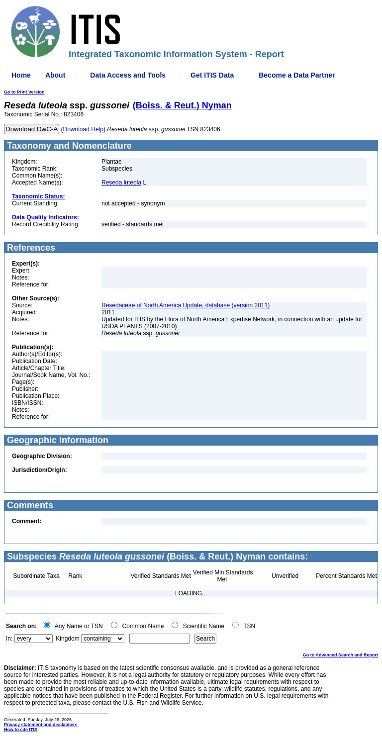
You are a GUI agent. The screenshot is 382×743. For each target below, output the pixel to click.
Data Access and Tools (128, 75)
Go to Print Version (24, 92)
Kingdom (67, 638)
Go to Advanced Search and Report (340, 654)
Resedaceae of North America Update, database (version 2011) (185, 305)
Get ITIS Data (212, 75)
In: (9, 638)
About (55, 75)
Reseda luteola (121, 182)
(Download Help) (83, 129)
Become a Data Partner (297, 75)
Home (21, 75)
